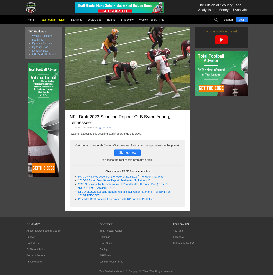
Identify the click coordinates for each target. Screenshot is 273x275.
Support (228, 19)
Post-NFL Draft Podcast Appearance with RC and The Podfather (116, 199)
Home (31, 19)
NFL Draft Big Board (44, 54)
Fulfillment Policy (36, 249)
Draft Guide (95, 19)
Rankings (76, 19)
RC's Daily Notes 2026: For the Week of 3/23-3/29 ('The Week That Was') (121, 176)
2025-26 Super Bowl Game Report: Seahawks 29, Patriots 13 (114, 180)
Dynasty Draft (40, 47)
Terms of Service (36, 255)
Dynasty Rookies (42, 43)
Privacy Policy (34, 261)
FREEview (127, 19)
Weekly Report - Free (151, 19)
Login (242, 19)
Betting (111, 19)
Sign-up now (127, 152)
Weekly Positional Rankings (42, 37)
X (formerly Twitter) (183, 243)
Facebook (178, 237)
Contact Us (33, 243)
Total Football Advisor (52, 19)
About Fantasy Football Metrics (43, 230)
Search (216, 19)
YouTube (178, 230)
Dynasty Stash (40, 50)
